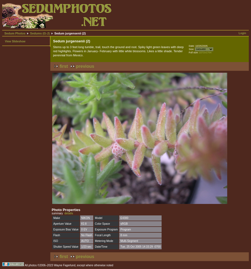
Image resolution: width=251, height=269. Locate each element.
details (69, 213)
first (64, 66)
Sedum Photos (14, 33)
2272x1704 (205, 52)
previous (85, 66)
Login (242, 33)
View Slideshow (15, 41)
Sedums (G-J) (40, 33)
